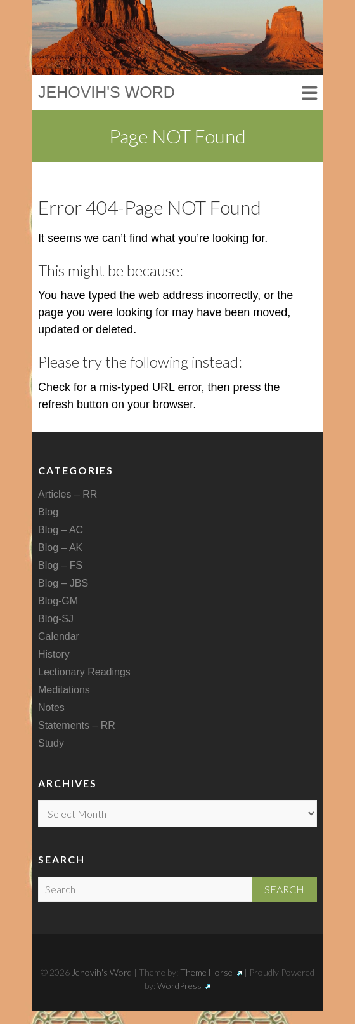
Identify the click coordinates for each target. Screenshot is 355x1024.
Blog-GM (58, 600)
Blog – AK (60, 547)
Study (51, 743)
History (54, 654)
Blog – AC (60, 529)
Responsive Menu (309, 93)
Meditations (64, 689)
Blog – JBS (63, 583)
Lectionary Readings (84, 672)
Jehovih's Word (106, 92)
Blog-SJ (56, 618)
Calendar (58, 636)
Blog (48, 512)
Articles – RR (67, 494)
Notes (51, 707)
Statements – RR (76, 725)
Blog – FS (60, 565)
